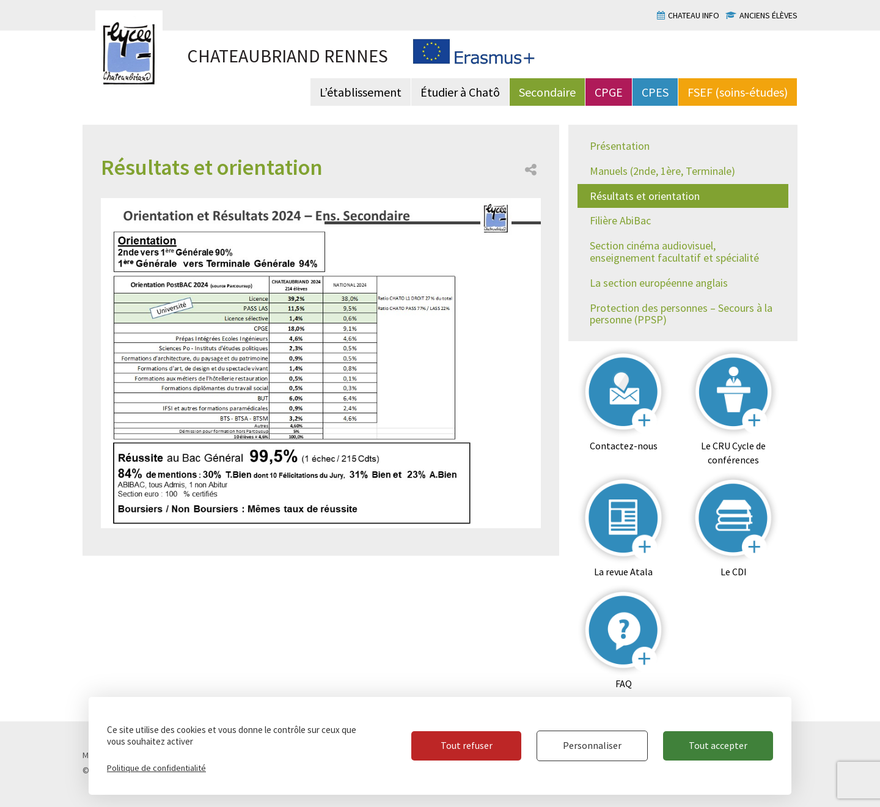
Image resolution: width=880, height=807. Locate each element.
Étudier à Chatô (460, 92)
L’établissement (361, 92)
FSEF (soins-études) (738, 92)
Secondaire (547, 92)
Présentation (620, 146)
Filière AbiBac (620, 220)
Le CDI (734, 572)
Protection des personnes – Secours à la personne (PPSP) (681, 314)
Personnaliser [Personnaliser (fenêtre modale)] (592, 745)
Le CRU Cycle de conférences (733, 453)
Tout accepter (718, 745)
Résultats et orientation (645, 196)
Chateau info (693, 15)
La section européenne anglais (659, 283)
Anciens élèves (768, 15)
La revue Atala (623, 572)
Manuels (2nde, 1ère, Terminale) (662, 171)
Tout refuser (467, 745)
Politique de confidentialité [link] (156, 767)
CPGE (609, 92)
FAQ (623, 683)
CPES (655, 92)
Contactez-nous (624, 446)
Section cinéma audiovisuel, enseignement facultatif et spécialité (674, 251)
